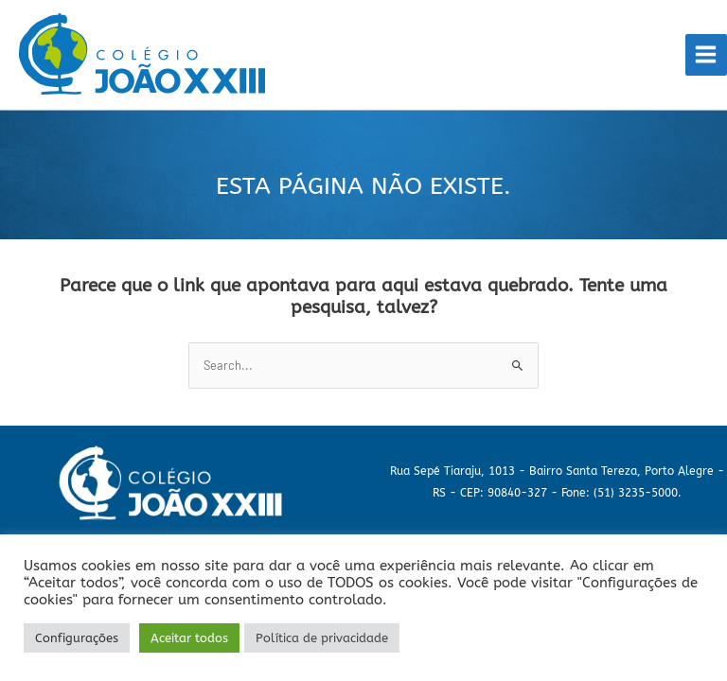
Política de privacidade (322, 638)
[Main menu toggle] (706, 55)
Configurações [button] (76, 638)
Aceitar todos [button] (189, 638)
